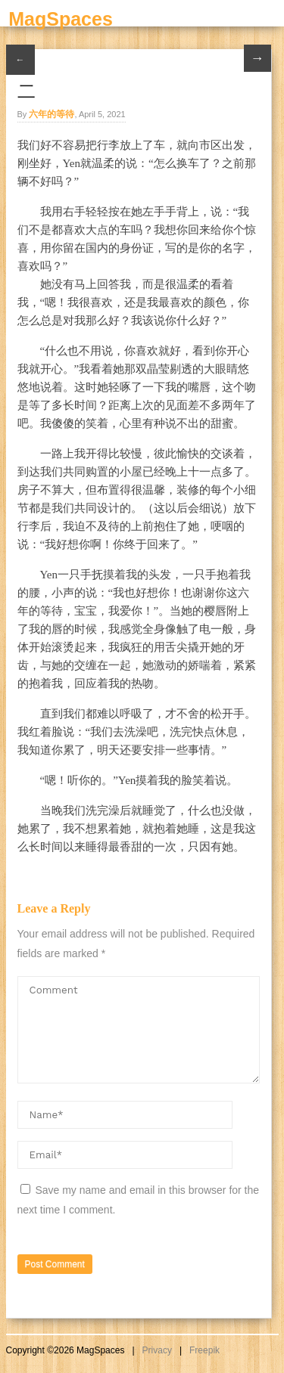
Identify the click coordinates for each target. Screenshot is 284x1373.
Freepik (204, 1350)
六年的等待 (51, 114)
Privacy (157, 1350)
